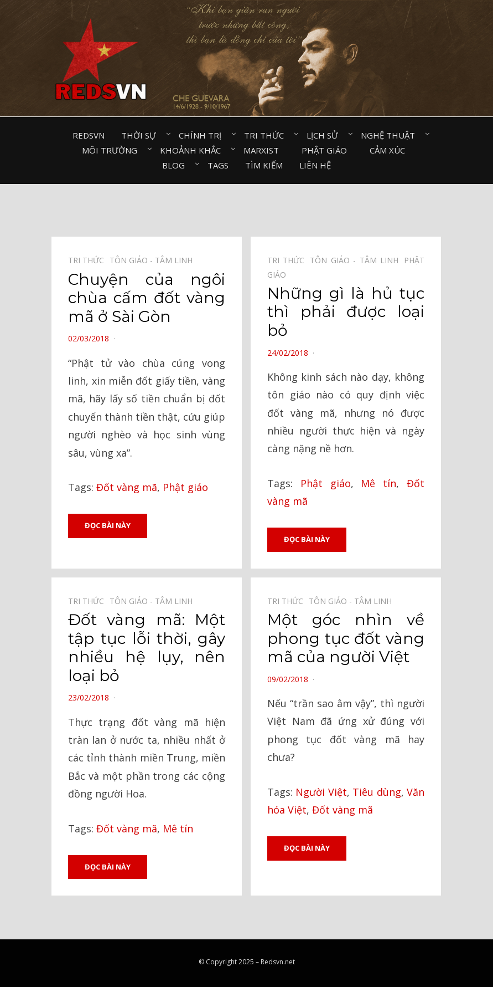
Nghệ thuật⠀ (391, 135)
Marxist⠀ (264, 150)
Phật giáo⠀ (327, 150)
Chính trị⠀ (203, 135)
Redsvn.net (278, 961)
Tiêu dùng (376, 792)
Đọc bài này (108, 525)
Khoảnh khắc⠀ (193, 150)
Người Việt (320, 792)
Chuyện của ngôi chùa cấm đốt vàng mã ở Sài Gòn (146, 298)
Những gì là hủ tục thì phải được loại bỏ (345, 312)
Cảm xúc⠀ (390, 150)
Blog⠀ (176, 165)
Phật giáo (185, 487)
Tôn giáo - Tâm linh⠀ (154, 260)
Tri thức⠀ (267, 135)
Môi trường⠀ (112, 150)
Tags (218, 165)
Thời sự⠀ (141, 135)
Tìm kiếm (264, 165)
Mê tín (378, 483)
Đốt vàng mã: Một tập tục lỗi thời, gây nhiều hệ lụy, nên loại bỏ (146, 647)
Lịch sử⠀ (325, 135)
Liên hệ (315, 165)
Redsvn (88, 135)
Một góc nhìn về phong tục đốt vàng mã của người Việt (345, 638)
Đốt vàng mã (126, 487)
